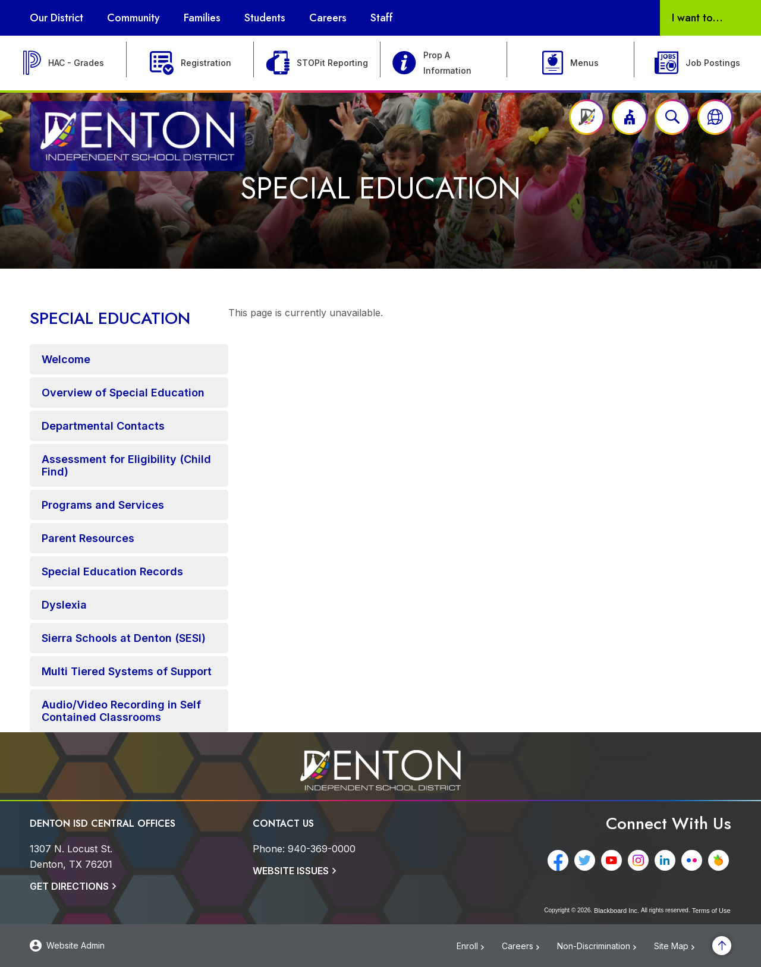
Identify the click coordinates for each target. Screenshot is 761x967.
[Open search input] (672, 117)
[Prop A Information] (443, 63)
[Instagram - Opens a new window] (640, 860)
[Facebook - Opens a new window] (560, 860)
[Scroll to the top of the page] (721, 945)
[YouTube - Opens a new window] (613, 860)
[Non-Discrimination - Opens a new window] (605, 946)
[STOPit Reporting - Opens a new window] (317, 63)
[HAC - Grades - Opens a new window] (63, 63)
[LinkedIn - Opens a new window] (667, 860)
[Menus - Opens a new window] (570, 63)
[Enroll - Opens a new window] (479, 946)
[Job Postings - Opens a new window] (697, 63)
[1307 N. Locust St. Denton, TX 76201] (71, 856)
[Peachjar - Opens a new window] (720, 860)
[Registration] (190, 63)
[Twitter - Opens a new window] (587, 860)
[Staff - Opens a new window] (382, 18)
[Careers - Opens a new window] (529, 946)
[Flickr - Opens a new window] (694, 860)
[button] (630, 117)
